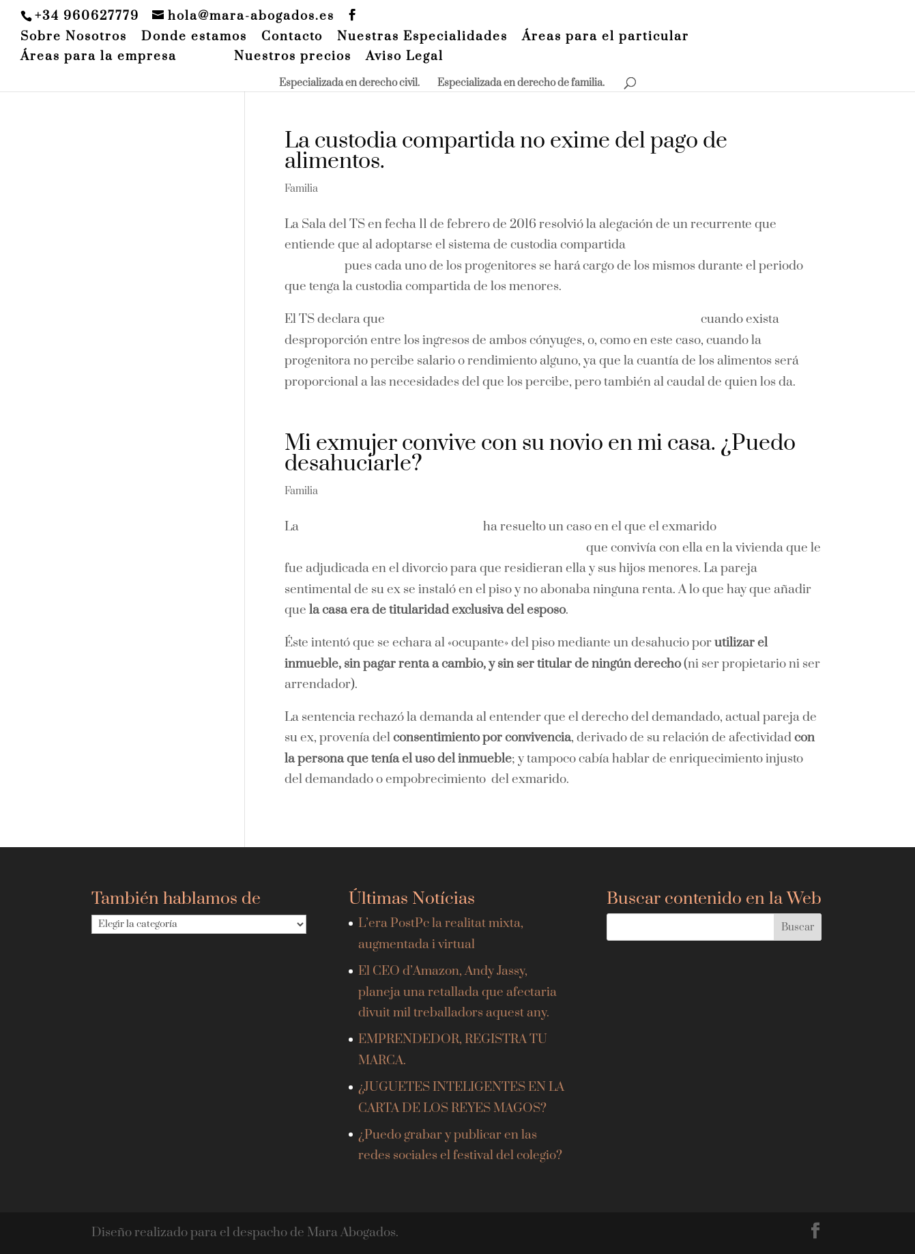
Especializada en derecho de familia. (521, 84)
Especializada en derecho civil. (349, 84)
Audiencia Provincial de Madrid (391, 527)
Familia (301, 188)
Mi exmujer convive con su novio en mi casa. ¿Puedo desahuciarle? (540, 453)
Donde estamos (194, 37)
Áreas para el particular (605, 37)
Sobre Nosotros (73, 37)
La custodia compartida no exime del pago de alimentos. (506, 151)
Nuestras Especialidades (422, 37)
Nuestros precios (292, 57)
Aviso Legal (405, 57)
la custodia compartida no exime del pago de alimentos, (541, 319)
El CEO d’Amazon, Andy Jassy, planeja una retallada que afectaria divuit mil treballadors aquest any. (457, 992)
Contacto (292, 37)
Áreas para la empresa (98, 57)
